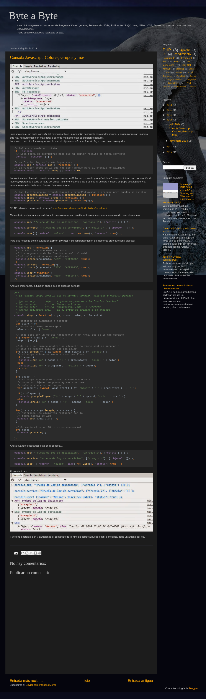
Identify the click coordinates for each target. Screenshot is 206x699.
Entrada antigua (140, 680)
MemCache (168, 65)
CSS (168, 72)
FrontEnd (181, 76)
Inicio (86, 680)
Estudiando (169, 57)
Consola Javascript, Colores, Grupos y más (47, 57)
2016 (169, 147)
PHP (167, 50)
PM (165, 61)
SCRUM (186, 65)
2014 (169, 119)
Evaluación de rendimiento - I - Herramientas (179, 287)
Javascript (186, 57)
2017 (169, 152)
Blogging (180, 69)
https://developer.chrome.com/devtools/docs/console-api (80, 208)
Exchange (167, 76)
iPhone (193, 87)
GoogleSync (173, 83)
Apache (185, 50)
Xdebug (166, 68)
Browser (192, 69)
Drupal (190, 72)
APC (189, 61)
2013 (169, 114)
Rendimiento (182, 54)
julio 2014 (175, 124)
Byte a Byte (33, 15)
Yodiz (176, 61)
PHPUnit (166, 87)
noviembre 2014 (179, 140)
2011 (169, 104)
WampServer (180, 87)
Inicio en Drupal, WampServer (172, 258)
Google (193, 76)
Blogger (193, 688)
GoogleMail (191, 79)
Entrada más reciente (27, 680)
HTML (188, 83)
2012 (169, 109)
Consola (178, 72)
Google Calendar (174, 79)
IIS (164, 54)
